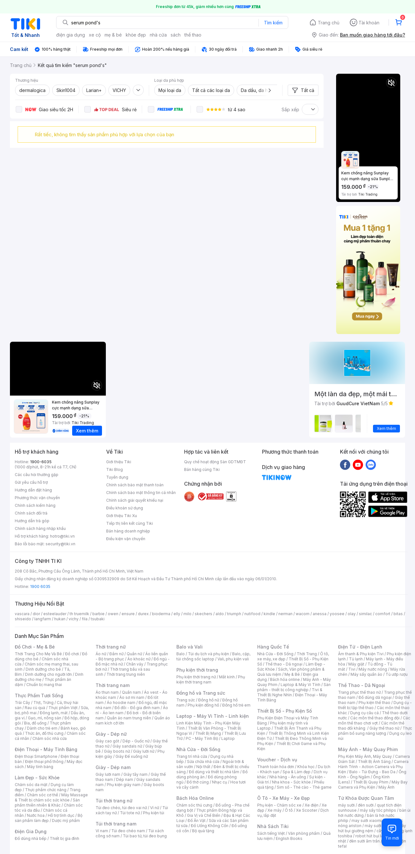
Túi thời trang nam (116, 823)
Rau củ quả (35, 707)
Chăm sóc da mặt (31, 784)
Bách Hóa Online (195, 798)
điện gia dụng (70, 35)
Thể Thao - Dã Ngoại (361, 685)
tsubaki (98, 618)
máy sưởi (346, 805)
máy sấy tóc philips (378, 810)
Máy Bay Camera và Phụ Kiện (373, 785)
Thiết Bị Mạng (208, 733)
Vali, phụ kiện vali (233, 659)
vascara (22, 613)
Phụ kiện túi (153, 812)
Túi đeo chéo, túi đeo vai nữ (121, 807)
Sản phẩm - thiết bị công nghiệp (294, 687)
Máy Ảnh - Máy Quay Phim (368, 749)
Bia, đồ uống (35, 723)
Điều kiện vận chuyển (125, 538)
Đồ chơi (72, 653)
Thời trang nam (113, 685)
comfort (382, 613)
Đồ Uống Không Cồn (209, 825)
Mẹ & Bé (292, 674)
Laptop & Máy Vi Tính (300, 684)
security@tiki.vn (60, 543)
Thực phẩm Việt (63, 707)
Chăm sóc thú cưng (194, 805)
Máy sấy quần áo (366, 674)
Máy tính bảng (40, 766)
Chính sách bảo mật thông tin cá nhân (141, 492)
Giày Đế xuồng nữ (131, 756)
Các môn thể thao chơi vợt (374, 720)
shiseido (23, 618)
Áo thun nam (107, 692)
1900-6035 (41, 461)
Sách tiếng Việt (271, 833)
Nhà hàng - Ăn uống (287, 776)
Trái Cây (22, 702)
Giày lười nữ (143, 751)
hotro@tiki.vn (62, 536)
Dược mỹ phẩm (66, 820)
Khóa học (306, 766)
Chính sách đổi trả (31, 513)
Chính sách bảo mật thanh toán (135, 484)
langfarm (42, 618)
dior (36, 613)
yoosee (337, 613)
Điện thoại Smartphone (36, 756)
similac (365, 613)
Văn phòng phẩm (304, 833)
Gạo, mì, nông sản (44, 718)
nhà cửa (158, 35)
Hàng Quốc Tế (273, 646)
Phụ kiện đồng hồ (203, 705)
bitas (398, 613)
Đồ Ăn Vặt (197, 820)
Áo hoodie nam (121, 702)
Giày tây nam (135, 774)
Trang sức (185, 700)
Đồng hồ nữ (208, 700)
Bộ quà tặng (203, 830)
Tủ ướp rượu (396, 674)
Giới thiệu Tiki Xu (121, 515)
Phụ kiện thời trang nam (210, 679)
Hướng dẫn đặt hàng (33, 490)
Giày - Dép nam (113, 767)
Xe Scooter (306, 810)
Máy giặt (356, 664)
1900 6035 (40, 586)
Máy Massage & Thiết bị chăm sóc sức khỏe (51, 797)
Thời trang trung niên (125, 674)
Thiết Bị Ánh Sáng (374, 761)
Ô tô (289, 810)
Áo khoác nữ (138, 659)
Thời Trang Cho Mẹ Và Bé (38, 653)
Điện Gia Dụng (31, 831)
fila (85, 618)
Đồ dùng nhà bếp (31, 838)
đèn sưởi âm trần (364, 841)
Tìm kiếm (273, 22)
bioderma (161, 613)
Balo (180, 653)
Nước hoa (36, 815)
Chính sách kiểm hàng (35, 505)
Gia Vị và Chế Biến (203, 815)
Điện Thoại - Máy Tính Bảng (46, 749)
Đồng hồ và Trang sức (200, 693)
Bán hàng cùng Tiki (202, 469)
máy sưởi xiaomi (380, 825)
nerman (285, 613)
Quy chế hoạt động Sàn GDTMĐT (215, 461)
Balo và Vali (189, 646)
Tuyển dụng (117, 477)
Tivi (351, 669)
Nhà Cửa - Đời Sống (198, 749)
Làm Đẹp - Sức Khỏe (37, 777)
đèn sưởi (366, 805)
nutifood (252, 613)
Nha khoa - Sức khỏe (291, 782)
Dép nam (124, 779)
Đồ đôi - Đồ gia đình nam (137, 707)
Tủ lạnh (356, 659)
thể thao (192, 35)
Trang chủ (328, 22)
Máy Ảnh (386, 787)
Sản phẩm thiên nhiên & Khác (47, 803)
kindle (269, 613)
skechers (203, 613)
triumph (234, 613)
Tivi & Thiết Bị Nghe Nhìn (289, 692)
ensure (128, 613)
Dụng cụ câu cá (364, 712)
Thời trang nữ (111, 646)
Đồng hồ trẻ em (236, 705)
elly (177, 613)
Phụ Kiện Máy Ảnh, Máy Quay (365, 756)
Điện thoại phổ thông (44, 761)
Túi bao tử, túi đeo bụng (145, 835)
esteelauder (54, 613)
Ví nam (102, 830)
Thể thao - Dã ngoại (283, 664)
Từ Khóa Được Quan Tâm (366, 798)
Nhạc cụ (219, 782)
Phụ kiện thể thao (374, 702)
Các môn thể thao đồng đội (375, 718)
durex (143, 613)
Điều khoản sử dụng (124, 508)
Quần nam (131, 692)
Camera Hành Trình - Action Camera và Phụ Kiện (373, 766)
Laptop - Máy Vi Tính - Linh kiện (212, 716)
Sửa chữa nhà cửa (203, 761)
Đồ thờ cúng (198, 782)
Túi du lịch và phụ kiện (208, 653)
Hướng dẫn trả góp (32, 520)
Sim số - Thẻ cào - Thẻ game (304, 787)
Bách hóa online (285, 679)
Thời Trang (307, 653)
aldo (220, 613)
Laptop (228, 738)
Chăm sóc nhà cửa (49, 738)
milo (187, 613)
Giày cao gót (107, 741)
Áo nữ (101, 653)
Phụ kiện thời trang (197, 670)
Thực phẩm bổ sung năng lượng (375, 731)
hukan (59, 618)
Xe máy (274, 810)
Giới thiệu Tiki (118, 461)
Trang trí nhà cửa (191, 756)
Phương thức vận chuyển (37, 497)
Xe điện (311, 805)
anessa (319, 613)
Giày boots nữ (117, 751)
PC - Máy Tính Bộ (202, 738)
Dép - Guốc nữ (136, 741)
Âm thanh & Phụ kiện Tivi (361, 653)
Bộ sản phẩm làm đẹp (48, 818)
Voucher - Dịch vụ (277, 759)
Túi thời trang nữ (114, 800)
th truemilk (79, 613)
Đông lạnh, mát (54, 712)
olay (352, 613)
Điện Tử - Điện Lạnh (360, 646)
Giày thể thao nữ (384, 728)
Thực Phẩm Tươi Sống (39, 695)
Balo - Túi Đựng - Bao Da (372, 771)
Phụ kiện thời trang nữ (196, 676)
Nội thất (203, 766)
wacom (302, 613)
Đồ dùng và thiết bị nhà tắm (214, 771)
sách (176, 35)
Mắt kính (227, 676)
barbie (98, 613)
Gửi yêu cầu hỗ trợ (31, 482)
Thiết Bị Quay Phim (370, 782)
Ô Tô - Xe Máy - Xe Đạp (283, 798)
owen (113, 613)
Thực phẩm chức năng (45, 789)
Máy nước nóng (373, 669)
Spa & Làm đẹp (296, 771)
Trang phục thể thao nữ (359, 692)
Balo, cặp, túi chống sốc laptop (213, 656)
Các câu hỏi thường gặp (36, 474)
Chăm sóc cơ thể (42, 794)
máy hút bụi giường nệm (372, 828)
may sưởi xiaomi (366, 820)
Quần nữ (134, 653)
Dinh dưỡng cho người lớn (48, 674)
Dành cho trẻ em (42, 728)
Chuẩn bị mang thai (44, 684)
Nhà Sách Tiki (273, 826)
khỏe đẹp (136, 35)
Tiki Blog (114, 469)
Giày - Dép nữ (111, 734)
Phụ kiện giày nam (123, 784)
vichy (74, 618)
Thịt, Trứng (43, 702)
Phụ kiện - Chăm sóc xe (279, 805)
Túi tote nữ (130, 812)
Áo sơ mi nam (131, 697)
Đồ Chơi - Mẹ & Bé (35, 646)
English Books (289, 838)
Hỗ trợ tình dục (61, 815)
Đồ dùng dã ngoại (375, 697)
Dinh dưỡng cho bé (43, 669)
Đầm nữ (116, 653)
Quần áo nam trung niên (129, 718)
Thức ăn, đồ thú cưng (44, 733)
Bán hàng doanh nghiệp (128, 531)
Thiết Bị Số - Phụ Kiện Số (284, 711)
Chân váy (134, 664)
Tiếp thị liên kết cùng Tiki (129, 523)
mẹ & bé (113, 35)
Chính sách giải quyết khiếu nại (134, 500)
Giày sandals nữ (127, 746)
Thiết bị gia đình (64, 838)
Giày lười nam (108, 774)
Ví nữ (154, 807)
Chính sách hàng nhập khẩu (40, 528)
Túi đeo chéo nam (128, 830)
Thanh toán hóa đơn (275, 766)
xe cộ (95, 35)
